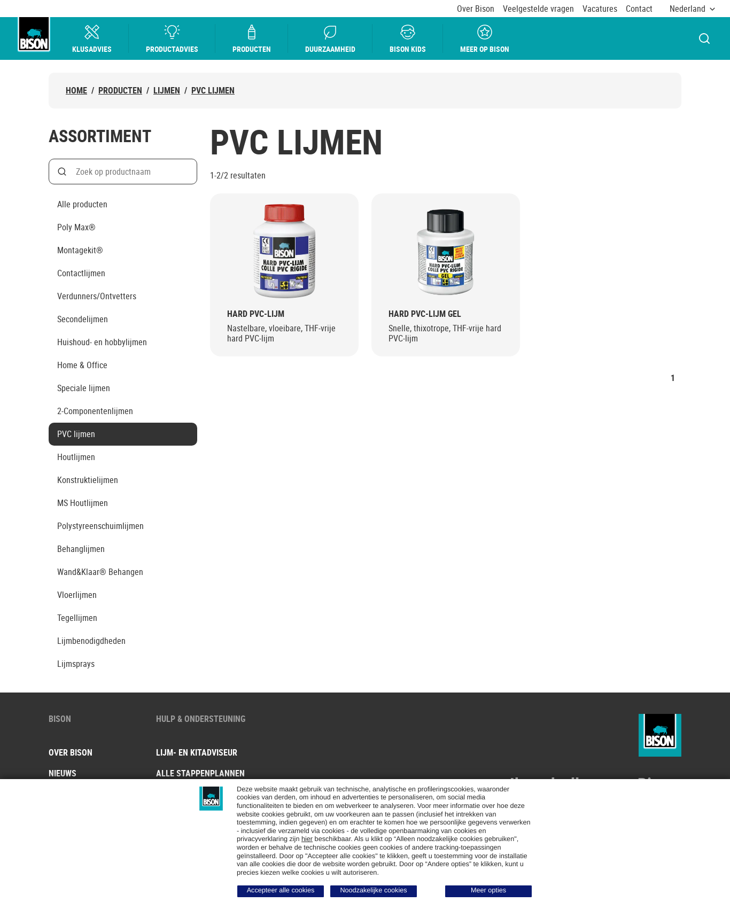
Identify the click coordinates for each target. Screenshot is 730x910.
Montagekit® (80, 250)
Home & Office (82, 365)
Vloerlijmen (77, 595)
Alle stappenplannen (200, 773)
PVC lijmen (213, 90)
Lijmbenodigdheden (91, 641)
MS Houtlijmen (82, 503)
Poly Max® (76, 227)
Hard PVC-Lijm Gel (425, 314)
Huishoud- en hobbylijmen (102, 342)
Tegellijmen (77, 618)
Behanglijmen (81, 549)
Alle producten (82, 204)
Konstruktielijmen (87, 480)
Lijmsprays (76, 664)
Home (76, 90)
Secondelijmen (82, 319)
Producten (252, 39)
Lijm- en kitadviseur (196, 752)
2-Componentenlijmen (95, 411)
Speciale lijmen (83, 388)
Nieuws (62, 773)
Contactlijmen (81, 273)
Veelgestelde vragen (538, 9)
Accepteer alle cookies (281, 890)
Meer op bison (485, 39)
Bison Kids (408, 39)
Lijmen (166, 90)
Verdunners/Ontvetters (96, 296)
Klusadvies (92, 39)
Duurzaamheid (331, 39)
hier (307, 839)
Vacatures (600, 9)
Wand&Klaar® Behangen (100, 572)
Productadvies (172, 39)
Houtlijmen (76, 457)
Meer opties (488, 890)
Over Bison (475, 9)
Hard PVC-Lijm (255, 314)
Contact (639, 9)
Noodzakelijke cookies (373, 890)
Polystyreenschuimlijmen (100, 526)
